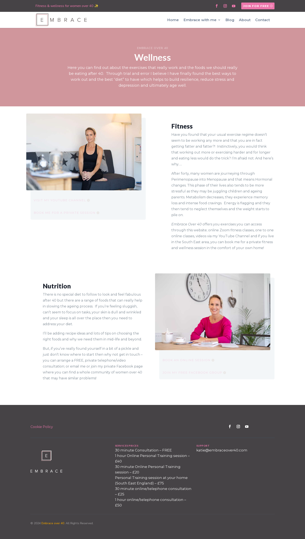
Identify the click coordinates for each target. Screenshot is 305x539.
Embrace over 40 (53, 523)
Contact (262, 20)
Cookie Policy (41, 427)
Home (173, 20)
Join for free (256, 6)
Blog (229, 20)
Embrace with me (199, 20)
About (245, 20)
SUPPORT (203, 445)
